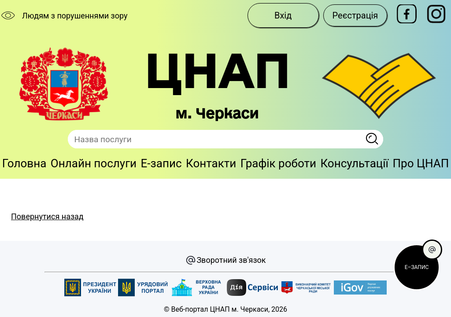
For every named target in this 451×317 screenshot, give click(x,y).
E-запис (161, 163)
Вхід (283, 15)
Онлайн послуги (94, 163)
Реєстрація (355, 15)
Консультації (354, 163)
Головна (24, 163)
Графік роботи (278, 163)
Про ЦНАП (420, 163)
